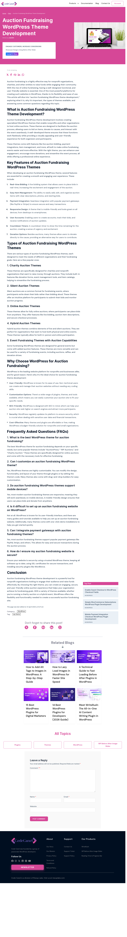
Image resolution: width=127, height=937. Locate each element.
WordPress (21, 611)
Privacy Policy (51, 856)
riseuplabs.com (58, 878)
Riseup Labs (38, 878)
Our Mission (50, 851)
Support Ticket (69, 851)
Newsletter (27, 867)
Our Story (49, 847)
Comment (35, 768)
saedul (11, 38)
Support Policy (69, 856)
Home (4, 13)
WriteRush (85, 847)
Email (66, 797)
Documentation (87, 3)
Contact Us (105, 3)
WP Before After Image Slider (92, 851)
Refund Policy (51, 868)
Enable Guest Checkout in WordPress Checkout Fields (100, 591)
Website (33, 806)
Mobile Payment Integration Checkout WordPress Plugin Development (96, 616)
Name (33, 797)
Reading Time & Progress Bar (92, 856)
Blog (97, 3)
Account (117, 3)
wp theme (16, 614)
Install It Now (12, 54)
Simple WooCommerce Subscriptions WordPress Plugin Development (100, 603)
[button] (72, 3)
